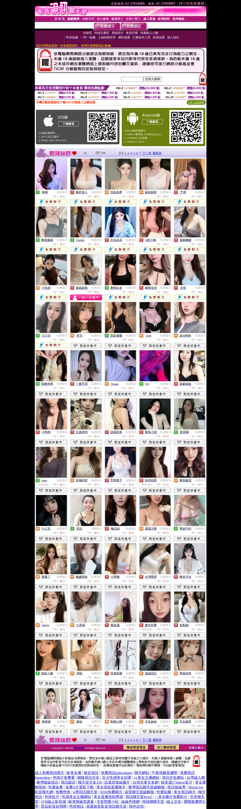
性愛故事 (55, 787)
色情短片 (52, 797)
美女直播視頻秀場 (108, 797)
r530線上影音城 (53, 802)
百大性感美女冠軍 (116, 778)
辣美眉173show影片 (176, 782)
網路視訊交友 (88, 778)
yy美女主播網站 (147, 778)
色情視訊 (76, 806)
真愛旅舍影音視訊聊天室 (106, 806)
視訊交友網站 (173, 778)
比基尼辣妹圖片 (117, 782)
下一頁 (146, 153)
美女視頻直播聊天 (111, 787)
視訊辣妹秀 (176, 787)
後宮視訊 (91, 773)
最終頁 (157, 153)
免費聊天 (62, 192)
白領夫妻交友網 (145, 782)
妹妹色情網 (130, 802)
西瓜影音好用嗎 (54, 806)
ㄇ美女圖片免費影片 (170, 797)
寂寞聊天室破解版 (139, 792)
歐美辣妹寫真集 (81, 802)
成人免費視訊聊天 (49, 773)
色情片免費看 (64, 778)
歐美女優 (74, 773)
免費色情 (63, 792)
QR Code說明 (196, 102)
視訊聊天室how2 (138, 797)
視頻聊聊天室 (153, 802)
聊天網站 (142, 773)
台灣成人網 (196, 778)
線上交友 (174, 802)
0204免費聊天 (111, 792)
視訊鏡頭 (68, 782)
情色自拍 (136, 806)
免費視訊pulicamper (116, 773)
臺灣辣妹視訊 (47, 782)
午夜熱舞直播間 (164, 773)
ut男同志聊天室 (85, 792)
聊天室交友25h (90, 782)
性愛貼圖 (164, 792)
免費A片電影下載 (79, 787)
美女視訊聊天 (185, 792)
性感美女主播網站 (76, 797)
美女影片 (79, 748)
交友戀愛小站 (108, 802)
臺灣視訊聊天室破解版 (146, 787)
